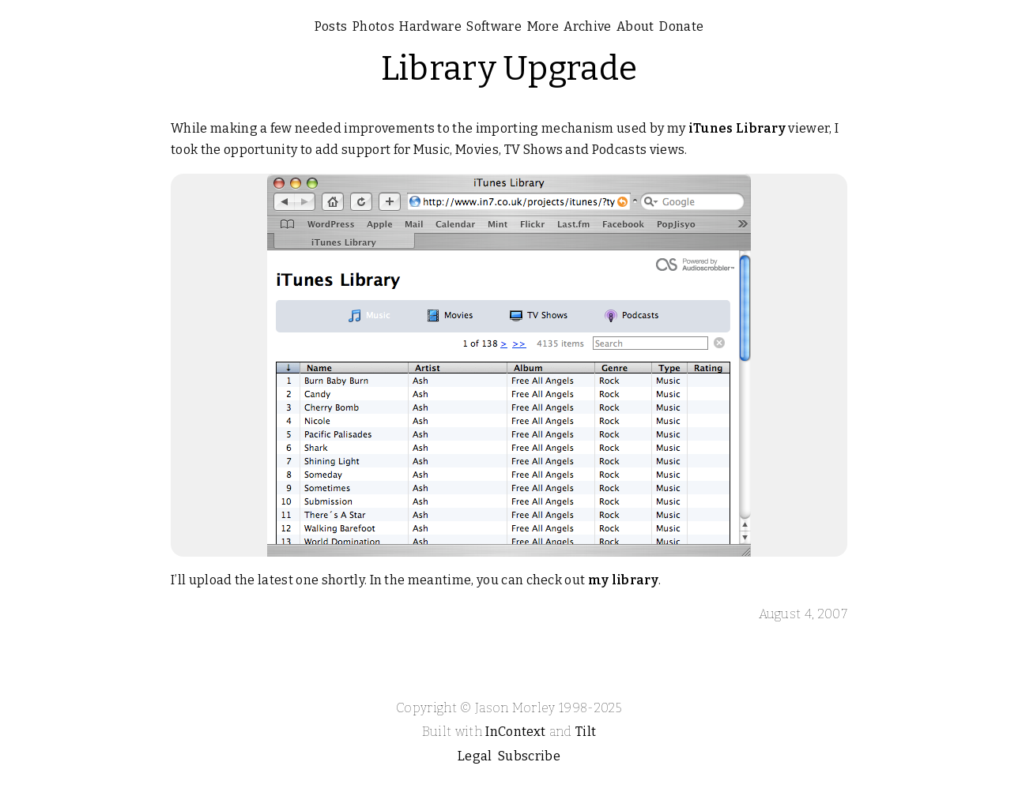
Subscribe (529, 756)
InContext (515, 731)
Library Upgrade (509, 68)
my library (623, 579)
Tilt (585, 731)
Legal (475, 756)
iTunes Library (737, 128)
